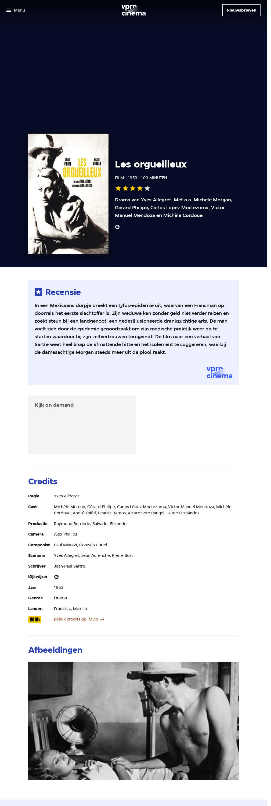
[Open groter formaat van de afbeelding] (133, 721)
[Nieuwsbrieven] (241, 10)
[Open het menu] (15, 10)
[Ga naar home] (133, 10)
